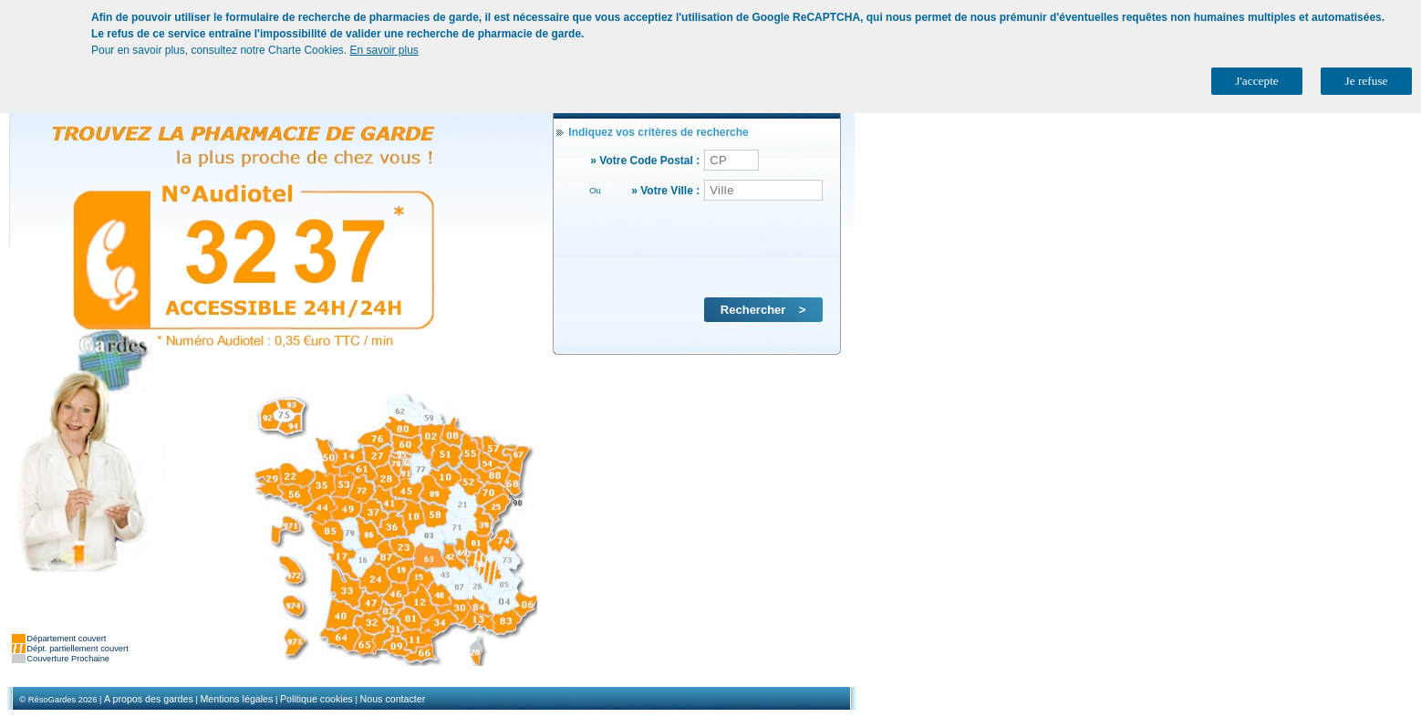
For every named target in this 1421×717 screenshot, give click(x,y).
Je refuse (1366, 81)
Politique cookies (316, 698)
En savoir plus (383, 50)
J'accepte (1257, 81)
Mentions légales (236, 698)
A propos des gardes (148, 698)
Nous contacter (393, 698)
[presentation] (698, 248)
